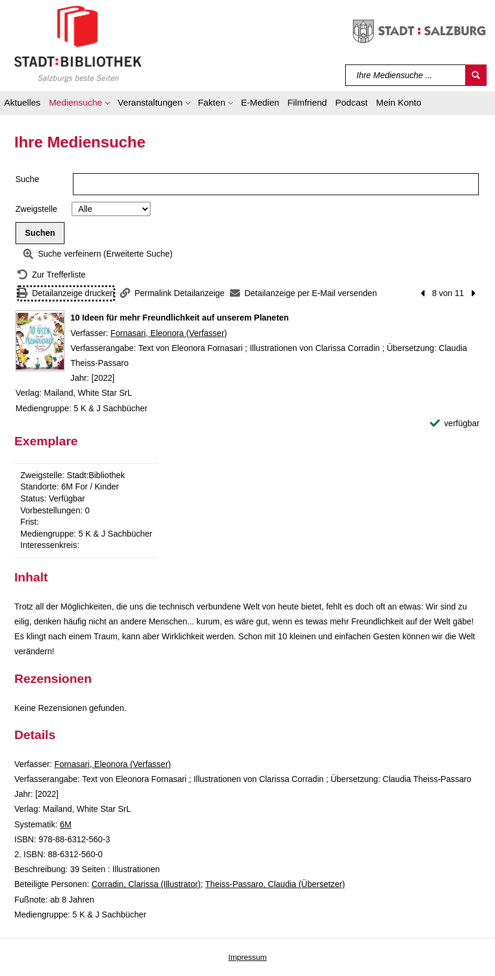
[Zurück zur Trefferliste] (51, 274)
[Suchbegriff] (406, 75)
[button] (79, 104)
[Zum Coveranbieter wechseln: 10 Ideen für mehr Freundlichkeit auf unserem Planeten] (40, 340)
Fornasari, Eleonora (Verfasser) (168, 333)
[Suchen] (476, 75)
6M (65, 824)
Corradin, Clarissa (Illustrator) (146, 884)
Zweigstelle (36, 209)
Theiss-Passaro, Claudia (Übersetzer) (275, 884)
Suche (27, 179)
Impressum (247, 957)
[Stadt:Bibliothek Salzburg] (78, 43)
